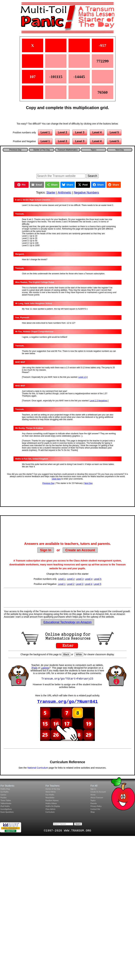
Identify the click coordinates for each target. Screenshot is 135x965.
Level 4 (97, 132)
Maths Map (5, 789)
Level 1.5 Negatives (98, 400)
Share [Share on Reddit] (113, 184)
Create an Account (80, 550)
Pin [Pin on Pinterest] (21, 184)
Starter (51, 192)
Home (92, 795)
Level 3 (79, 132)
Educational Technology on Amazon (68, 622)
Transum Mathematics (67, 150)
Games (3, 795)
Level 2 (62, 132)
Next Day (88, 483)
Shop (92, 812)
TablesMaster (6, 803)
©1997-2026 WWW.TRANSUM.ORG (67, 830)
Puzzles (3, 797)
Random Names (52, 800)
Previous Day (48, 483)
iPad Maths (5, 806)
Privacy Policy (96, 806)
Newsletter (50, 797)
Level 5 (114, 132)
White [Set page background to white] (79, 654)
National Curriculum (37, 767)
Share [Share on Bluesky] (67, 184)
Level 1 (45, 132)
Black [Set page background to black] (66, 654)
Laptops (45, 667)
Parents (93, 803)
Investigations (6, 809)
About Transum (96, 797)
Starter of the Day (53, 789)
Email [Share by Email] (36, 184)
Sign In (45, 550)
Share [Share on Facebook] (98, 184)
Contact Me (95, 809)
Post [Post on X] (83, 184)
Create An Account (98, 792)
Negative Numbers (86, 192)
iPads (34, 667)
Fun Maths (50, 795)
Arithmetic (64, 192)
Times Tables (6, 800)
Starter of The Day (41, 150)
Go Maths (5, 792)
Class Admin (51, 809)
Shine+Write (51, 792)
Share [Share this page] (52, 184)
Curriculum (50, 812)
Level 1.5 (82, 377)
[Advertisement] (67, 161)
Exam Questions (7, 812)
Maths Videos (51, 803)
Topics (93, 150)
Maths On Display (53, 806)
